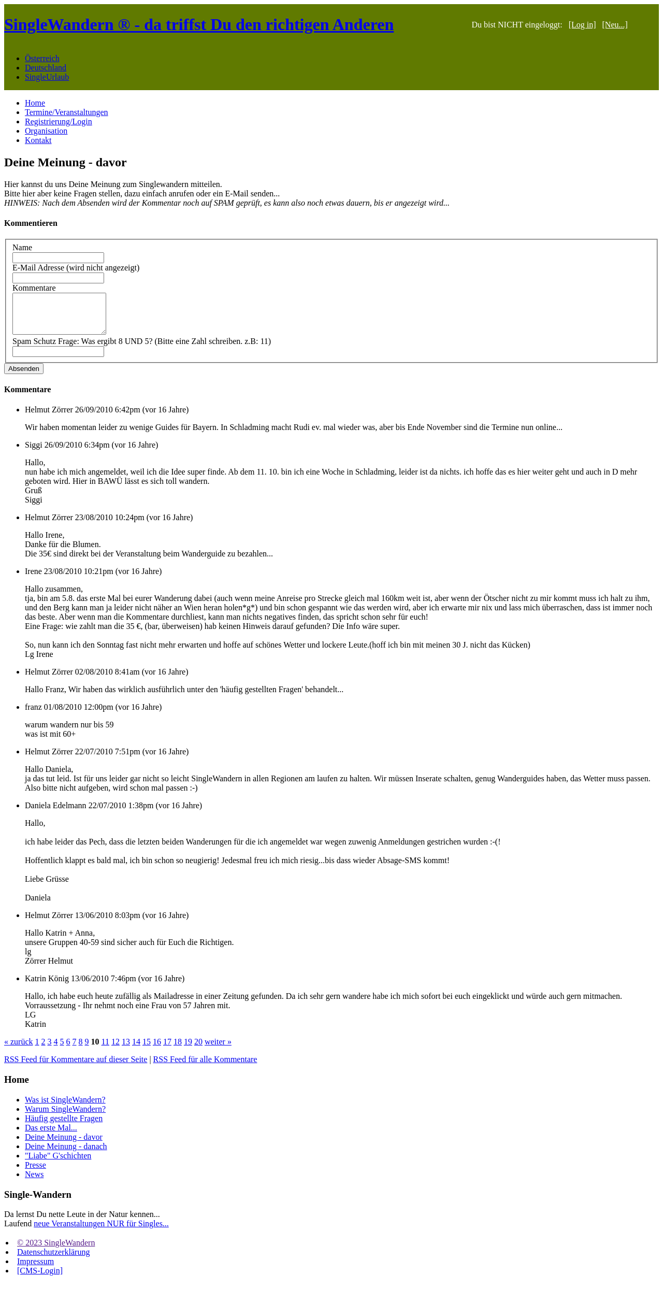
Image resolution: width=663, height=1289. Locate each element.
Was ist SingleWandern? (65, 1107)
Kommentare (34, 287)
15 (146, 1049)
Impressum (35, 1269)
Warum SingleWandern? (65, 1116)
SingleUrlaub (47, 77)
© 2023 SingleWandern (56, 1250)
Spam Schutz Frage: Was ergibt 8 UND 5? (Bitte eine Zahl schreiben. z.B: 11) (141, 349)
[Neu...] (615, 24)
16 (157, 1049)
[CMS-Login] (40, 1278)
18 (178, 1049)
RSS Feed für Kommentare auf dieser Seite (75, 1067)
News (34, 1182)
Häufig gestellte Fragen (64, 1126)
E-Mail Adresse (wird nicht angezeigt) (75, 267)
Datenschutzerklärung (53, 1259)
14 (136, 1049)
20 (198, 1049)
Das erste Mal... (51, 1135)
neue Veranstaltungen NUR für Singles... (101, 1231)
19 (188, 1049)
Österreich (42, 58)
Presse (35, 1172)
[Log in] (582, 24)
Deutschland (45, 67)
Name (22, 247)
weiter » (218, 1049)
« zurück (18, 1049)
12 (115, 1049)
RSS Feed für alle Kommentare (205, 1067)
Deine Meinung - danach (66, 1154)
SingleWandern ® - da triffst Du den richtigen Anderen (199, 24)
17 (167, 1049)
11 (105, 1049)
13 (126, 1049)
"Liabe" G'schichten (58, 1163)
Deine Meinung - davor (64, 1144)
